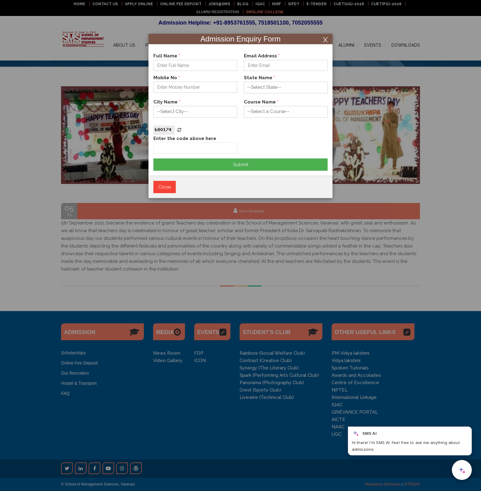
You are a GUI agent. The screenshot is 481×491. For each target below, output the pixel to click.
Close (164, 187)
